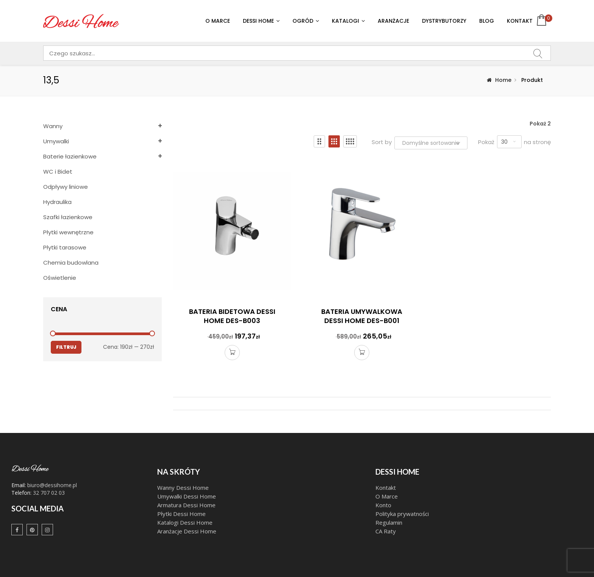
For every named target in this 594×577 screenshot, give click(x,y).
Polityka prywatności (402, 513)
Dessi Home (258, 21)
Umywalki (56, 141)
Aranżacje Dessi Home (187, 531)
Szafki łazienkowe (67, 217)
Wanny (53, 126)
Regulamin (388, 522)
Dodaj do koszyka (232, 353)
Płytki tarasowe (64, 247)
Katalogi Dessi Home (185, 522)
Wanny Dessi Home (183, 487)
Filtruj (66, 347)
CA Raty (385, 531)
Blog (486, 21)
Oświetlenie (59, 278)
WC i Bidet (57, 172)
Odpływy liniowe (65, 187)
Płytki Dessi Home (181, 513)
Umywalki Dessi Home (186, 496)
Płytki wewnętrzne (68, 232)
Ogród (302, 21)
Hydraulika (57, 202)
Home (503, 80)
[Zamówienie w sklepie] (430, 142)
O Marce (217, 21)
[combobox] (297, 53)
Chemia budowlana (70, 263)
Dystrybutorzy (444, 21)
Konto (383, 505)
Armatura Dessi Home (186, 505)
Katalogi (345, 21)
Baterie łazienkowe (70, 156)
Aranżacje (393, 21)
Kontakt (520, 21)
